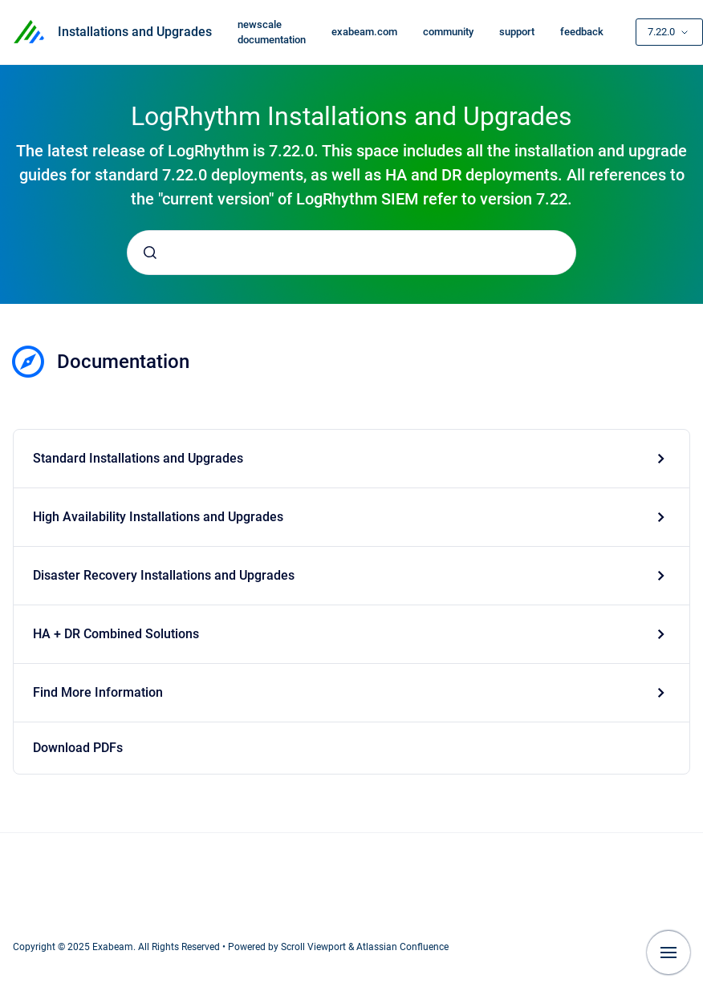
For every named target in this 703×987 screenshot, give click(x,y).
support (516, 32)
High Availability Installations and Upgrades (158, 516)
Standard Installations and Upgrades (138, 458)
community (448, 32)
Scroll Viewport (314, 947)
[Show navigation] (668, 952)
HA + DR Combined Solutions (116, 633)
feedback (581, 32)
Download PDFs (78, 747)
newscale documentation (272, 32)
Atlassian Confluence (402, 947)
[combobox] (351, 252)
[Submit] (150, 252)
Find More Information (98, 692)
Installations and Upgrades (135, 31)
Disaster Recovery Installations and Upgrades (164, 575)
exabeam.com (364, 32)
